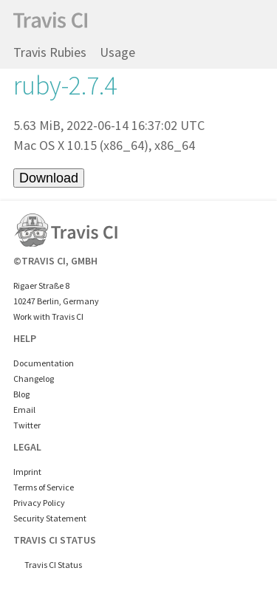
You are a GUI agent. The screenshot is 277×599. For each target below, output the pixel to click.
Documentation (43, 363)
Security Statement (49, 518)
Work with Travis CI (48, 316)
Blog (21, 394)
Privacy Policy (39, 502)
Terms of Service (43, 487)
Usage (117, 52)
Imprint (27, 471)
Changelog (33, 378)
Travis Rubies (49, 52)
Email (24, 409)
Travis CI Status (53, 564)
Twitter (27, 425)
